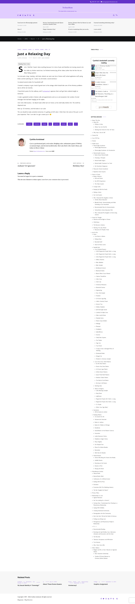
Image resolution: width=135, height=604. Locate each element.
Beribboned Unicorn (101, 268)
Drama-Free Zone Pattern (102, 366)
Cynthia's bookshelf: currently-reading (104, 61)
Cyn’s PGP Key (95, 138)
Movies (37, 49)
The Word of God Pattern (102, 380)
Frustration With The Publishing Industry (103, 487)
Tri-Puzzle (98, 404)
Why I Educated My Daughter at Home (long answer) (106, 213)
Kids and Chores (99, 178)
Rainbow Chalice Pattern (102, 377)
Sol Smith (94, 98)
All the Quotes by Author (101, 412)
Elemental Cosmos (100, 287)
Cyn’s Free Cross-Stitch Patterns (103, 361)
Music (42, 49)
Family (19, 49)
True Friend (99, 346)
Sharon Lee (98, 86)
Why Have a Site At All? (99, 132)
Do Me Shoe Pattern (101, 363)
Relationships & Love (97, 495)
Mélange (98, 323)
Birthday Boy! (67, 165)
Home (30, 49)
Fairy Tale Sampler (100, 293)
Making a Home (97, 192)
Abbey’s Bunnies (100, 259)
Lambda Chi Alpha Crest (102, 312)
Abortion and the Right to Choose (102, 219)
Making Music (98, 239)
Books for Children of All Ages (102, 425)
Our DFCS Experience (100, 181)
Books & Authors (99, 422)
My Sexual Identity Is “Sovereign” (28, 585)
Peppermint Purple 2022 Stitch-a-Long (106, 401)
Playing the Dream (99, 468)
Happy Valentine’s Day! (49, 29)
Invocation (97, 433)
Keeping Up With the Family (100, 189)
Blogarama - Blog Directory (25, 600)
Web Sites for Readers (100, 453)
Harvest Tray (99, 304)
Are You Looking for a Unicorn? (101, 500)
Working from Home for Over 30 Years (104, 129)
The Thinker (99, 340)
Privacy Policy (95, 493)
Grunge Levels (97, 186)
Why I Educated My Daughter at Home (103, 198)
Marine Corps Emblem (101, 321)
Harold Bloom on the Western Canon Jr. (104, 430)
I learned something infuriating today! (104, 22)
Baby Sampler (99, 265)
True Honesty (97, 542)
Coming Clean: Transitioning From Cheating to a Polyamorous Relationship (105, 504)
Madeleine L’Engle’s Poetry (101, 439)
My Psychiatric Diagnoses (101, 166)
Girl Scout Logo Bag (101, 298)
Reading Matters (98, 415)
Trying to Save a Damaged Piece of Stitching (105, 349)
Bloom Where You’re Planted (103, 273)
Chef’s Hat (98, 282)
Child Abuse (96, 222)
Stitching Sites (98, 386)
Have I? (20, 29)
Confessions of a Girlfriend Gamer (102, 479)
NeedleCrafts (97, 247)
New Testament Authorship (101, 553)
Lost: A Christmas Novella (102, 66)
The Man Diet (97, 537)
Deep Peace (99, 393)
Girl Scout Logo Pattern (102, 369)
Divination (96, 484)
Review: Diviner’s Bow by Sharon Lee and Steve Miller (79, 23)
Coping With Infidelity (99, 508)
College (95, 581)
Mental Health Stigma (100, 160)
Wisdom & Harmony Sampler (103, 359)
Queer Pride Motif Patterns (102, 375)
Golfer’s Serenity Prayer (102, 301)
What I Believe (95, 548)
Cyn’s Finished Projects (100, 249)
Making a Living (99, 124)
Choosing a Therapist (100, 158)
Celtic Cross (99, 279)
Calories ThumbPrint (101, 276)
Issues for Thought (97, 217)
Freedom (98, 296)
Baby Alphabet (99, 262)
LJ (33, 49)
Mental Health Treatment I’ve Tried (103, 163)
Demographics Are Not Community (102, 513)
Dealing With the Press (99, 481)
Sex (34, 581)
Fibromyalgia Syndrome (99, 145)
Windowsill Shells (100, 353)
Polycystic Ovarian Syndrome (101, 169)
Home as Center (96, 174)
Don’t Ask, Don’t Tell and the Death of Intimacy (105, 516)
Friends (25, 49)
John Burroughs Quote (101, 309)
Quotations (96, 410)
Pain (46, 49)
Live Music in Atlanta (100, 236)
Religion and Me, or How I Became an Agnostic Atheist (105, 550)
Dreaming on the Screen (101, 463)
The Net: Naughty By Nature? (101, 490)
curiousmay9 (46, 91)
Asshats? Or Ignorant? (34, 165)
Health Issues (95, 143)
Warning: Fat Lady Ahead (100, 227)
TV (49, 49)
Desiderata (97, 428)
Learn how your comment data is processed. (55, 179)
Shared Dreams (97, 455)
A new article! (97, 29)
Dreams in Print (98, 466)
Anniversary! (72, 585)
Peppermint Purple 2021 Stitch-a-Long (106, 399)
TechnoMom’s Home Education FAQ (104, 210)
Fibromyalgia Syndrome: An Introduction (105, 150)
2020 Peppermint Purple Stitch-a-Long (106, 251)
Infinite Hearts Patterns (101, 372)
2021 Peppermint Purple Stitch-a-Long (106, 254)
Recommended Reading (99, 529)
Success (98, 334)
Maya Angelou (98, 442)
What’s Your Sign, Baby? (102, 407)
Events (70, 581)
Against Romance (98, 497)
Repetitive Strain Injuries (100, 171)
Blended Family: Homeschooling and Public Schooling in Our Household (105, 203)
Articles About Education (101, 199)
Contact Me (95, 135)
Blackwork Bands (100, 271)
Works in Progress (99, 388)
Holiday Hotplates (100, 307)
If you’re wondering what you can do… (78, 29)
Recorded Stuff (98, 242)
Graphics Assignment (101, 584)
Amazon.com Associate (100, 419)
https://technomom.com (39, 151)
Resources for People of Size (102, 229)
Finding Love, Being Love (100, 519)
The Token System (99, 184)
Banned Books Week (99, 476)
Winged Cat (99, 356)
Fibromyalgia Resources (100, 147)
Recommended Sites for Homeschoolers (105, 207)
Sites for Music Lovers (100, 244)
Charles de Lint (99, 77)
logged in (28, 176)
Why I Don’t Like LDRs (99, 545)
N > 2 (95, 526)
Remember (97, 450)
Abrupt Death (97, 473)
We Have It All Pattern (101, 383)
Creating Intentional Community (101, 510)
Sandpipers (99, 329)
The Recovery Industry (99, 225)
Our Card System (98, 195)
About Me (96, 122)
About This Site (96, 120)
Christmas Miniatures (101, 284)
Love (79, 581)
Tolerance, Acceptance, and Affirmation (103, 539)
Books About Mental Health (101, 155)
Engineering (99, 290)
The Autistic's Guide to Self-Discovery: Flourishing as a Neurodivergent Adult (104, 94)
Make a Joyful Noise (101, 315)
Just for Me (95, 232)
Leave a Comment (45, 57)
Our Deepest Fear (99, 444)
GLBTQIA (20, 581)
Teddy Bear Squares (101, 337)
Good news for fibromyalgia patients (27, 22)
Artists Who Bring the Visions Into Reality (105, 457)
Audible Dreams (98, 460)
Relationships (85, 581)
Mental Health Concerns (99, 153)
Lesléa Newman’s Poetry (101, 436)
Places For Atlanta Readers (101, 447)
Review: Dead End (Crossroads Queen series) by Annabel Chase (53, 23)
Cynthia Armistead (22, 57)
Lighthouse (98, 396)
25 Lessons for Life (99, 416)
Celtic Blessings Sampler (102, 390)
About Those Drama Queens (52, 584)
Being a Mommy (98, 176)
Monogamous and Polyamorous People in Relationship (104, 522)
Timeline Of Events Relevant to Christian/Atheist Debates (102, 557)
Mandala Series (100, 318)
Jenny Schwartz (99, 67)
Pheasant (98, 326)
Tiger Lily (98, 343)
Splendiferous (99, 332)
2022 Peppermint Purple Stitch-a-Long (106, 257)
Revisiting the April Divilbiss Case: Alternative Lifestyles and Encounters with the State (105, 533)
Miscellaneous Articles (97, 471)
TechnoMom (67, 7)
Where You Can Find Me (101, 127)
